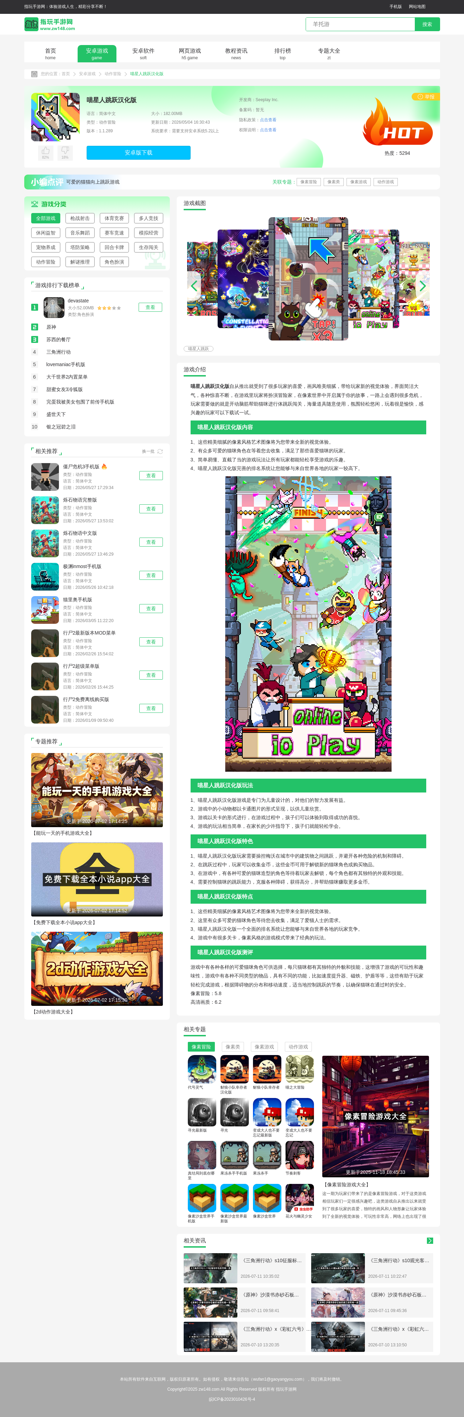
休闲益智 (45, 233)
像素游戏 (358, 181)
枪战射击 (80, 218)
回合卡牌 (114, 247)
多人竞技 (148, 218)
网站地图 (417, 6)
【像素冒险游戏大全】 (346, 1184)
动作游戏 (385, 181)
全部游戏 (45, 218)
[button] (423, 286)
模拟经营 (148, 233)
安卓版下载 (138, 153)
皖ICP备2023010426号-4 (232, 1399)
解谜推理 (80, 262)
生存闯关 (148, 247)
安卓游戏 (87, 73)
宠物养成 (45, 247)
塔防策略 (80, 247)
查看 (151, 475)
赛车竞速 (114, 233)
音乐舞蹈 (80, 233)
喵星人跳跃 (198, 348)
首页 (66, 73)
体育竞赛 (114, 218)
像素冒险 (308, 181)
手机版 (395, 6)
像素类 (333, 181)
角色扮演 (114, 262)
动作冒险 (113, 73)
